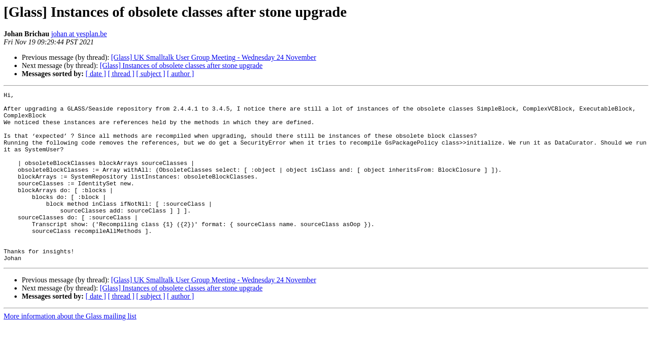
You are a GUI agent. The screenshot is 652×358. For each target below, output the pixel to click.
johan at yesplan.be (79, 34)
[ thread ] (121, 73)
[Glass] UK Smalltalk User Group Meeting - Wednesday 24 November (213, 57)
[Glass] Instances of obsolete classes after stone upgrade (181, 65)
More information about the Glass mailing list (70, 350)
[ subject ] (150, 73)
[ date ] (96, 73)
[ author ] (180, 73)
